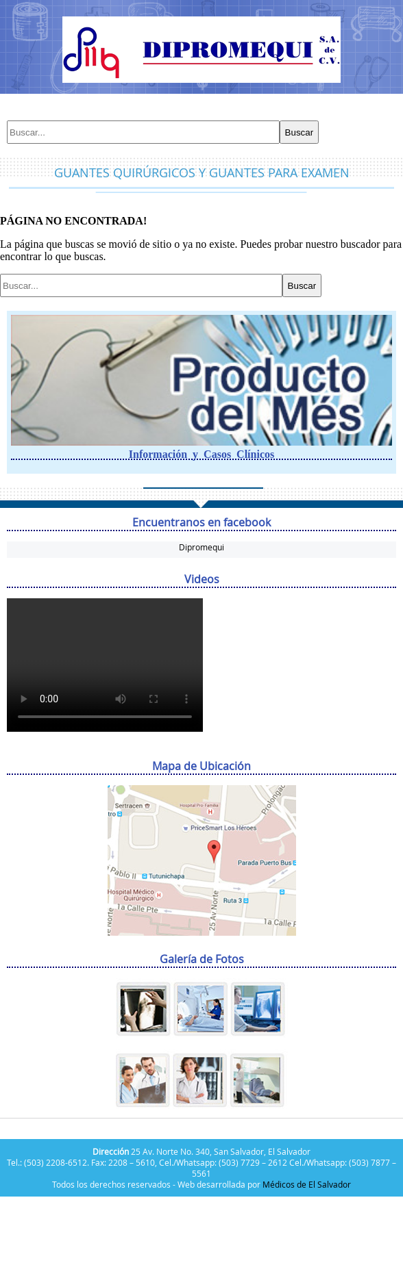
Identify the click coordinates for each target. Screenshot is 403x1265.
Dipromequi (201, 546)
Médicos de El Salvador (306, 1184)
